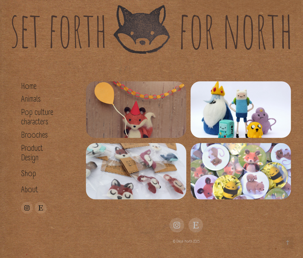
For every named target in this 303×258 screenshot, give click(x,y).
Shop (28, 173)
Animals (31, 99)
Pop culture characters (37, 117)
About (29, 189)
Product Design (32, 153)
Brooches (34, 135)
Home (28, 86)
